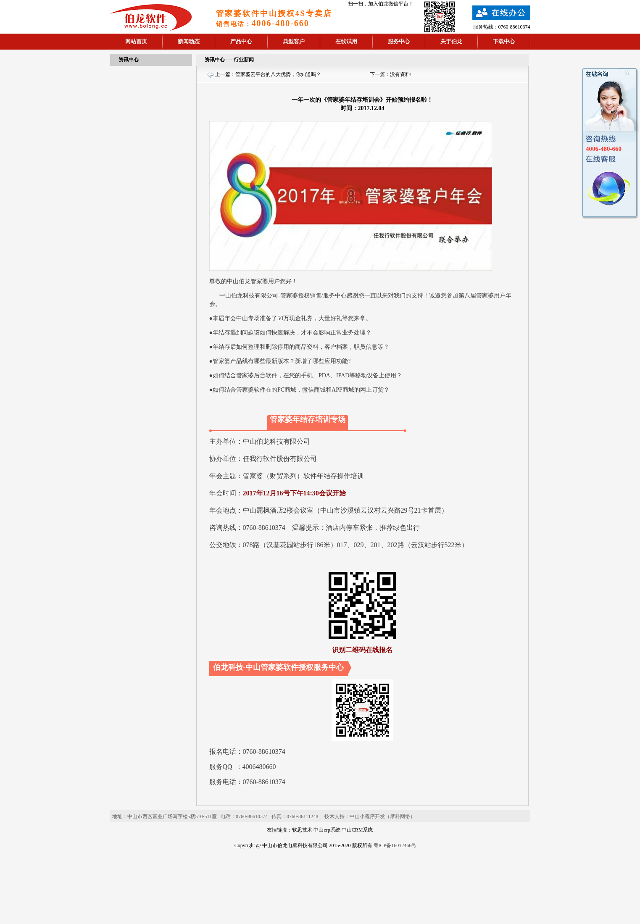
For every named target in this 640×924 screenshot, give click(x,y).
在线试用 (346, 41)
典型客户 (294, 41)
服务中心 (399, 41)
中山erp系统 (326, 830)
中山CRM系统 (357, 830)
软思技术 (302, 830)
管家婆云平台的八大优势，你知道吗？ (278, 74)
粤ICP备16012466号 (395, 845)
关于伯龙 (451, 41)
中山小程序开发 (367, 816)
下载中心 (504, 41)
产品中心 (241, 41)
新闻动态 (189, 41)
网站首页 (136, 41)
